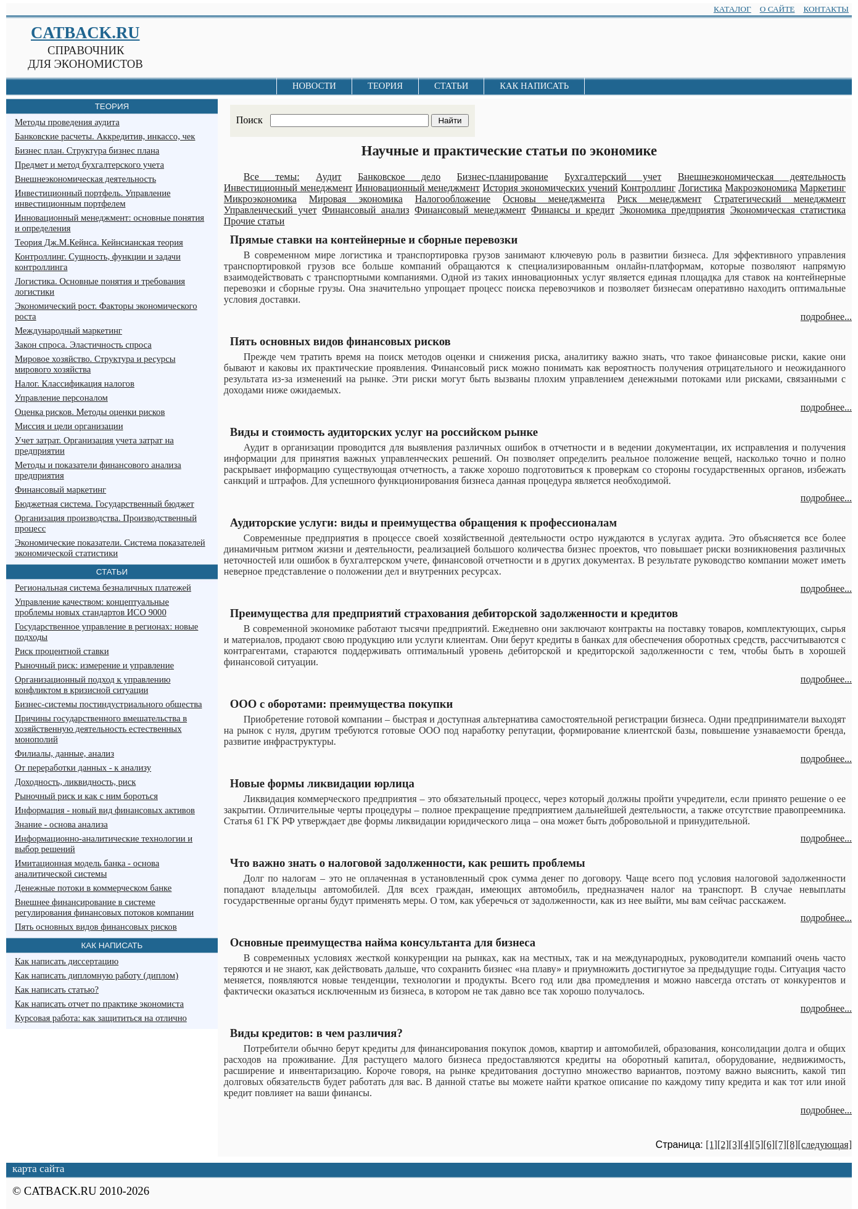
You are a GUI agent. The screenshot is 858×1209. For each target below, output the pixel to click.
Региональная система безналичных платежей (103, 587)
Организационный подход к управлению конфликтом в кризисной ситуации (92, 684)
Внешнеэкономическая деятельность (762, 176)
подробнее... (826, 316)
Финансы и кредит (572, 210)
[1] (711, 1144)
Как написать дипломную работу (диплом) (96, 975)
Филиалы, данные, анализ (64, 753)
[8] (792, 1144)
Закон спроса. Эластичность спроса (83, 345)
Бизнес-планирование (502, 176)
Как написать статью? (57, 989)
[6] (769, 1144)
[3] (735, 1144)
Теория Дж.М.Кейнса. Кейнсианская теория (99, 242)
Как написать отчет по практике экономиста (99, 1004)
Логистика (700, 187)
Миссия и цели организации (69, 426)
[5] (758, 1144)
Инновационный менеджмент (417, 187)
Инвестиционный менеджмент (288, 187)
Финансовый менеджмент (470, 210)
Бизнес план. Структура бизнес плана (87, 150)
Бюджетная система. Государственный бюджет (104, 504)
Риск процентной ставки (62, 651)
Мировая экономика (356, 199)
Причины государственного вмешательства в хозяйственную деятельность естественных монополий (101, 728)
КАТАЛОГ (732, 9)
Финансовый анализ (366, 210)
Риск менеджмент (659, 199)
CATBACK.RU (85, 32)
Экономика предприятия (672, 210)
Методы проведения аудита (67, 122)
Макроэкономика (761, 187)
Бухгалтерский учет (612, 176)
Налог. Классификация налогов (74, 383)
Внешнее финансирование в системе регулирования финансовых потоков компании (104, 907)
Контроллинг (648, 187)
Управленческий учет (270, 210)
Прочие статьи (254, 221)
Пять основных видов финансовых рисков (96, 927)
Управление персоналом (61, 398)
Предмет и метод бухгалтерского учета (89, 165)
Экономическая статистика (788, 210)
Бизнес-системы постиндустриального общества (108, 704)
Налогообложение (452, 199)
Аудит (328, 176)
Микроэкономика (260, 199)
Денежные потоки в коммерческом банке (93, 888)
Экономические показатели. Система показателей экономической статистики (110, 548)
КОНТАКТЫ (826, 9)
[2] (723, 1144)
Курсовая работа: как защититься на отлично (101, 1018)
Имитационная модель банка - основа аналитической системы (87, 868)
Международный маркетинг (68, 330)
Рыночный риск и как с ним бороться (86, 796)
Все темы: (272, 176)
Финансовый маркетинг (60, 489)
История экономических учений (549, 187)
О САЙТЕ (777, 9)
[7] (780, 1144)
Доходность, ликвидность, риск (75, 782)
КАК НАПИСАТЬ (534, 86)
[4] (746, 1144)
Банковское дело (399, 176)
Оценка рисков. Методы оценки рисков (90, 412)
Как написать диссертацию (66, 961)
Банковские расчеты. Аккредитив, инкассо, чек (105, 136)
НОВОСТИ (314, 86)
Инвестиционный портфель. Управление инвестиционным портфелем (92, 198)
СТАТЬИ (451, 86)
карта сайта (38, 1168)
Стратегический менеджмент (780, 199)
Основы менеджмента (553, 199)
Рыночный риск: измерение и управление (94, 665)
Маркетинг (823, 187)
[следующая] (825, 1144)
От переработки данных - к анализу (83, 768)
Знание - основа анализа (61, 824)
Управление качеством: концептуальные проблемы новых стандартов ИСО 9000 (92, 607)
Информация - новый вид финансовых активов (105, 810)
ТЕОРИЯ (385, 86)
